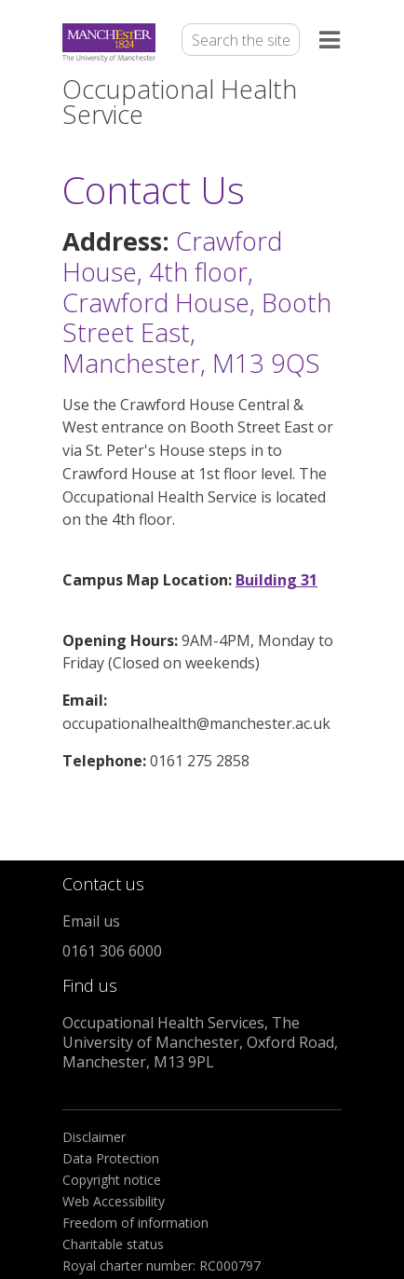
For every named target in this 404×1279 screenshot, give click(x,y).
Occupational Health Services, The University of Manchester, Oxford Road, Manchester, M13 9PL (200, 1042)
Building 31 (276, 580)
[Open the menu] (330, 43)
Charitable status (113, 1244)
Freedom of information (135, 1222)
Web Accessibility (113, 1201)
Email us (91, 921)
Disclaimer (94, 1137)
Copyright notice (111, 1180)
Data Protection (110, 1158)
